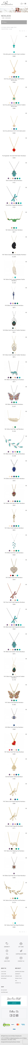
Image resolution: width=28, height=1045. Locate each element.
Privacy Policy (18, 978)
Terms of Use (18, 976)
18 (9, 29)
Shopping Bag (4, 992)
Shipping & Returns (19, 971)
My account (4, 990)
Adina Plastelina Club (6, 976)
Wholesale (3, 978)
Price (15, 27)
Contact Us (18, 983)
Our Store (3, 974)
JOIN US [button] (14, 1003)
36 (11, 29)
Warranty (17, 974)
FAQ (16, 980)
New (12, 27)
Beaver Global (16, 1042)
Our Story (3, 971)
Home (3, 18)
